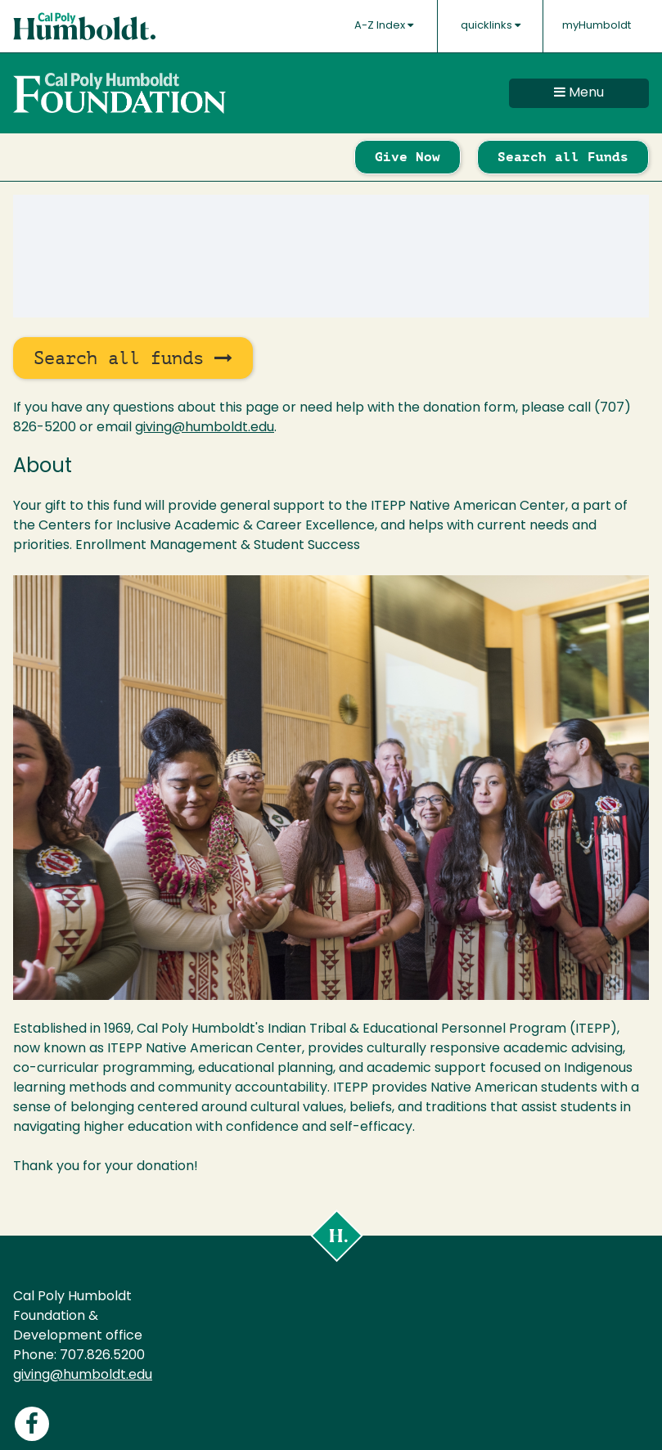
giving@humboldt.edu (204, 428)
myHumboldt (596, 25)
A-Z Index (383, 25)
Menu (579, 92)
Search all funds (133, 358)
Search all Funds (563, 156)
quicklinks (490, 25)
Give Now (407, 156)
